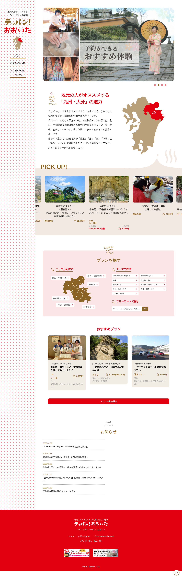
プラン (17, 55)
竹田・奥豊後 (65, 305)
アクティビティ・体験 (150, 285)
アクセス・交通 (119, 295)
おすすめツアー (147, 276)
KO (20, 74)
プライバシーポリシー (106, 543)
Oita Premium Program (122, 276)
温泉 (115, 281)
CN (22, 70)
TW (15, 74)
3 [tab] (162, 85)
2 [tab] (158, 85)
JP (11, 70)
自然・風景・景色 (120, 290)
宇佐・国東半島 (96, 276)
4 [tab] (165, 85)
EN (17, 70)
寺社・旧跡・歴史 (148, 290)
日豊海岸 (88, 307)
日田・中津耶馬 (58, 278)
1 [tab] (155, 85)
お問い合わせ (17, 63)
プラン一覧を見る (108, 403)
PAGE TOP (175, 571)
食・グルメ (117, 285)
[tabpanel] (108, 44)
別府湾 (93, 284)
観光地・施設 (146, 281)
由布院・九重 (61, 298)
